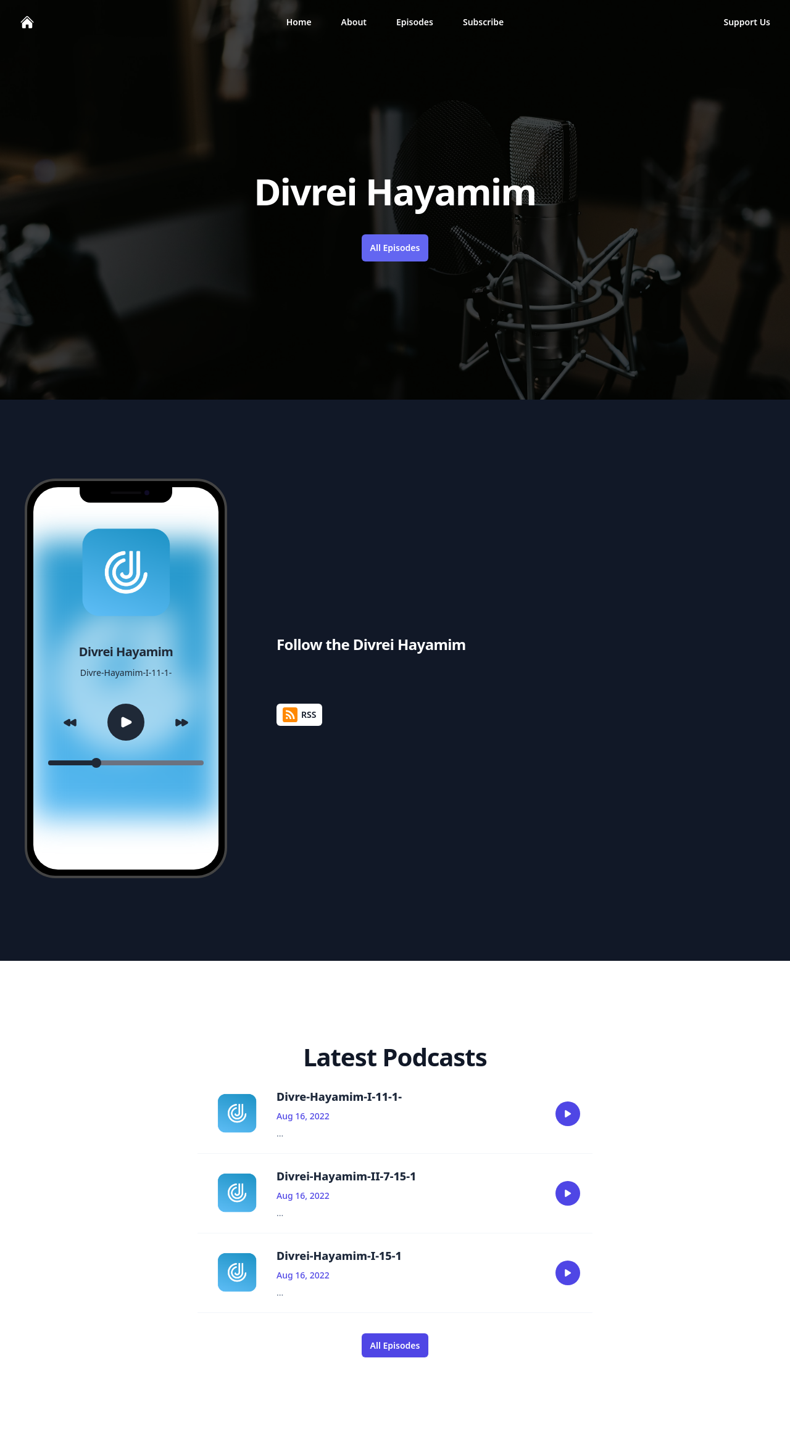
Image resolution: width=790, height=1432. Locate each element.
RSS (299, 714)
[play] (567, 1113)
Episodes (414, 22)
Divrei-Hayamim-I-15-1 (339, 1255)
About (354, 22)
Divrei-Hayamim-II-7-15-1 (346, 1176)
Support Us (746, 22)
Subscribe (483, 22)
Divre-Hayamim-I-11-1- (339, 1096)
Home (299, 22)
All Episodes (395, 247)
